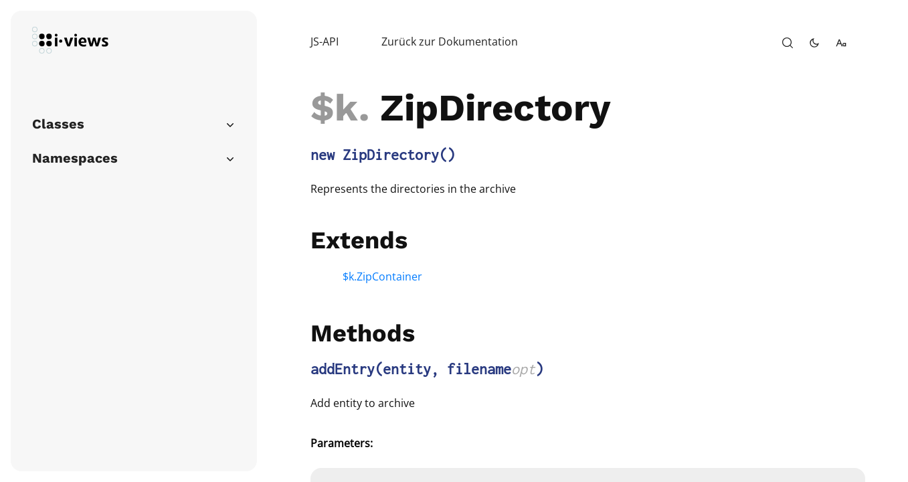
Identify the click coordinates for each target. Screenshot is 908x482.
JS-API (324, 41)
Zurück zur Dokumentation (449, 41)
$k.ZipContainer (382, 276)
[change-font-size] (841, 43)
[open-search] (787, 43)
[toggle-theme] (814, 43)
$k (334, 108)
